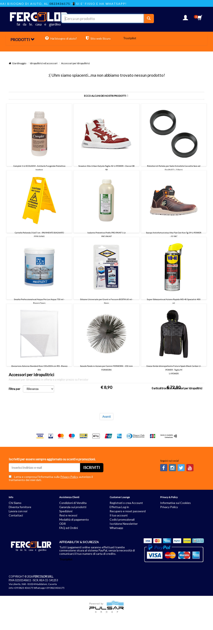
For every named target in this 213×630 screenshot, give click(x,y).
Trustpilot (129, 38)
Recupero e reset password (128, 511)
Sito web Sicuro (98, 38)
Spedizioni (65, 511)
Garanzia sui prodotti (72, 507)
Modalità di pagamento (74, 519)
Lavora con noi (18, 511)
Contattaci (16, 515)
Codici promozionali (122, 519)
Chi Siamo (15, 503)
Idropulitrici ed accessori (43, 63)
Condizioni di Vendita (73, 503)
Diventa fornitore (20, 507)
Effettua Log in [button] (119, 507)
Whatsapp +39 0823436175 (49, 587)
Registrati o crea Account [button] (126, 503)
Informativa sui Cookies (175, 503)
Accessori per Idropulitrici (75, 63)
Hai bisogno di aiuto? (61, 38)
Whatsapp (116, 528)
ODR (62, 523)
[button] (185, 19)
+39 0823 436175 (23, 587)
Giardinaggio (19, 63)
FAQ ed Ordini (68, 528)
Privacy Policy (69, 476)
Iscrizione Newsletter (124, 523)
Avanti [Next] (106, 416)
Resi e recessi (68, 515)
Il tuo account (119, 515)
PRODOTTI (22, 39)
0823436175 (66, 3)
